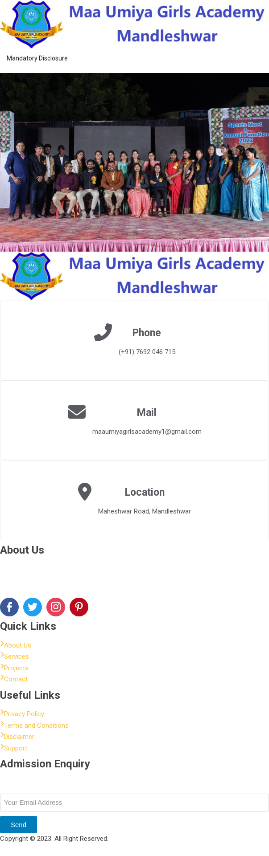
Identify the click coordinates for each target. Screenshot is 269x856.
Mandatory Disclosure (37, 54)
